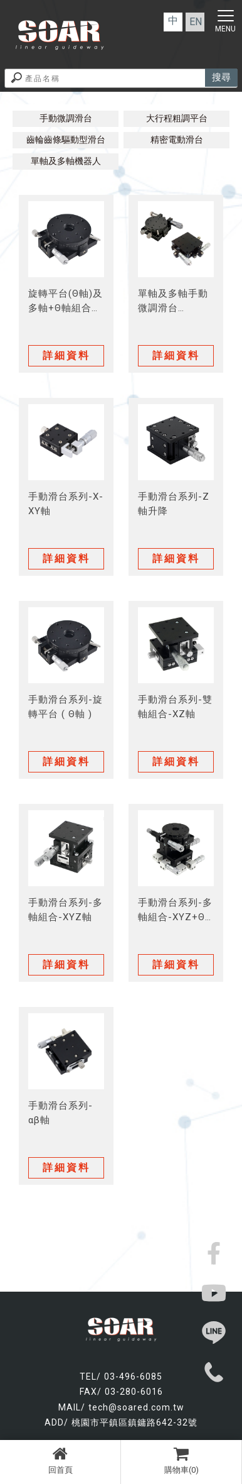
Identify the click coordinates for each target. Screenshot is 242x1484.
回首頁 (60, 1460)
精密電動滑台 (176, 140)
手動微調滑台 (65, 118)
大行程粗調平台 (177, 118)
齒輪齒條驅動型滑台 (65, 140)
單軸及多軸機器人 (66, 161)
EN (195, 22)
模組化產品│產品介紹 (121, 107)
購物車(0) (181, 1460)
